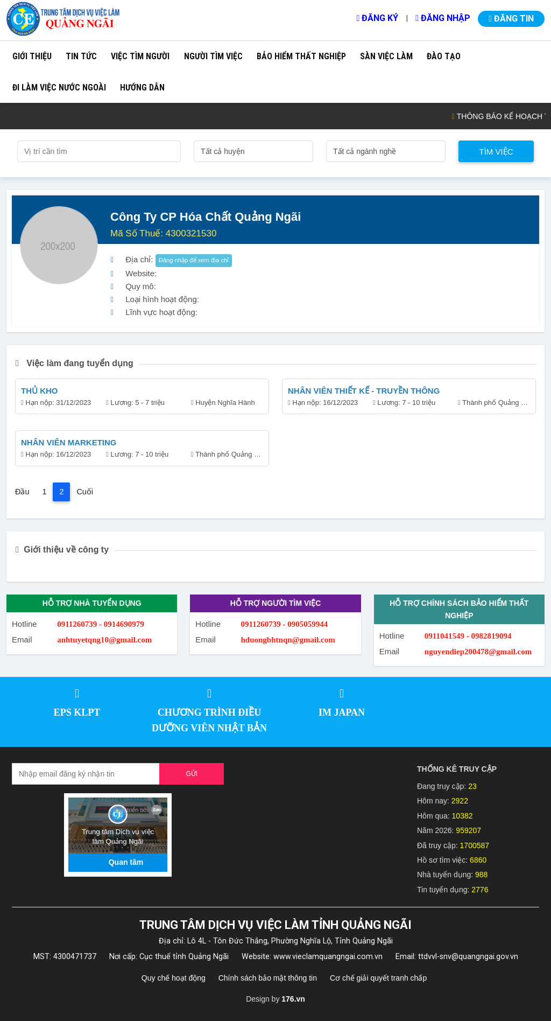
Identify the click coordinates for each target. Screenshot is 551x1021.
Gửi (191, 774)
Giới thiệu (32, 56)
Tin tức (81, 56)
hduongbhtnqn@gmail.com (288, 639)
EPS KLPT (77, 712)
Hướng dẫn (142, 87)
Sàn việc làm (386, 56)
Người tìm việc (213, 56)
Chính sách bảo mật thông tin (267, 978)
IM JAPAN (342, 712)
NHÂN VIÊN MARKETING (69, 442)
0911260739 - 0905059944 (284, 624)
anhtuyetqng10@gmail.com (104, 639)
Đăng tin (511, 18)
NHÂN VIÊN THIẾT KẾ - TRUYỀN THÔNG (364, 390)
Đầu (22, 491)
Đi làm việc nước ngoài (59, 87)
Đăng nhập (442, 18)
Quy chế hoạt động (174, 978)
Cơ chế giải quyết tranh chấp (378, 978)
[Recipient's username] (86, 774)
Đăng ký (377, 18)
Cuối (84, 491)
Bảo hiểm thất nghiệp (301, 56)
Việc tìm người (140, 56)
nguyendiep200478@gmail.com (478, 651)
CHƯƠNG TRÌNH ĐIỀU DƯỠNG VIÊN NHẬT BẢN (209, 720)
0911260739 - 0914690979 (100, 624)
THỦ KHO (39, 390)
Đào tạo (444, 56)
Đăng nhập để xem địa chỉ (194, 260)
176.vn (293, 999)
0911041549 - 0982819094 (468, 636)
